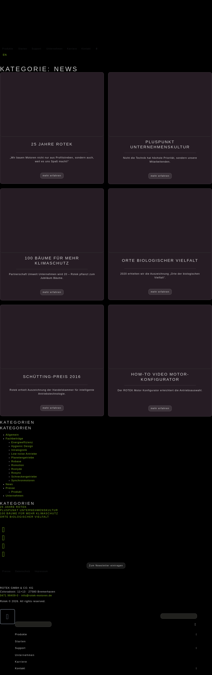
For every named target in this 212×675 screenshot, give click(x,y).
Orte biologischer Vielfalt (24, 516)
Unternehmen (15, 495)
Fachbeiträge (14, 438)
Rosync (16, 472)
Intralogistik (19, 450)
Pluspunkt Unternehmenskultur (29, 510)
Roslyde (16, 469)
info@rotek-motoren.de (36, 595)
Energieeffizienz (22, 442)
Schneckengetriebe (24, 476)
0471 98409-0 (9, 595)
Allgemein (12, 434)
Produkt (16, 491)
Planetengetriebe (22, 457)
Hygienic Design (22, 446)
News (9, 484)
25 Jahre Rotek (13, 507)
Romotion (17, 465)
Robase (16, 461)
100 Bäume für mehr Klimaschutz (29, 513)
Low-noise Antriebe (24, 453)
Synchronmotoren (23, 480)
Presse (10, 488)
